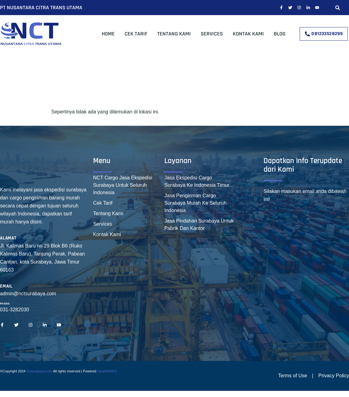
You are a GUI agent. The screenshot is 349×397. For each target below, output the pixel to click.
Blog (279, 33)
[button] (337, 7)
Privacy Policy (333, 375)
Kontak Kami (248, 33)
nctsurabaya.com (39, 371)
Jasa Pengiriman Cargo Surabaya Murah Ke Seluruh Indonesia (195, 203)
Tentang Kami (174, 33)
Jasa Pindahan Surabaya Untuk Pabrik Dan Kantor (199, 224)
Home (108, 33)
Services (212, 33)
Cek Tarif (136, 33)
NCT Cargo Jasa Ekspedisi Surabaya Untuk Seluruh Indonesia (122, 185)
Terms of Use (292, 375)
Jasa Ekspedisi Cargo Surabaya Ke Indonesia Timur (196, 181)
